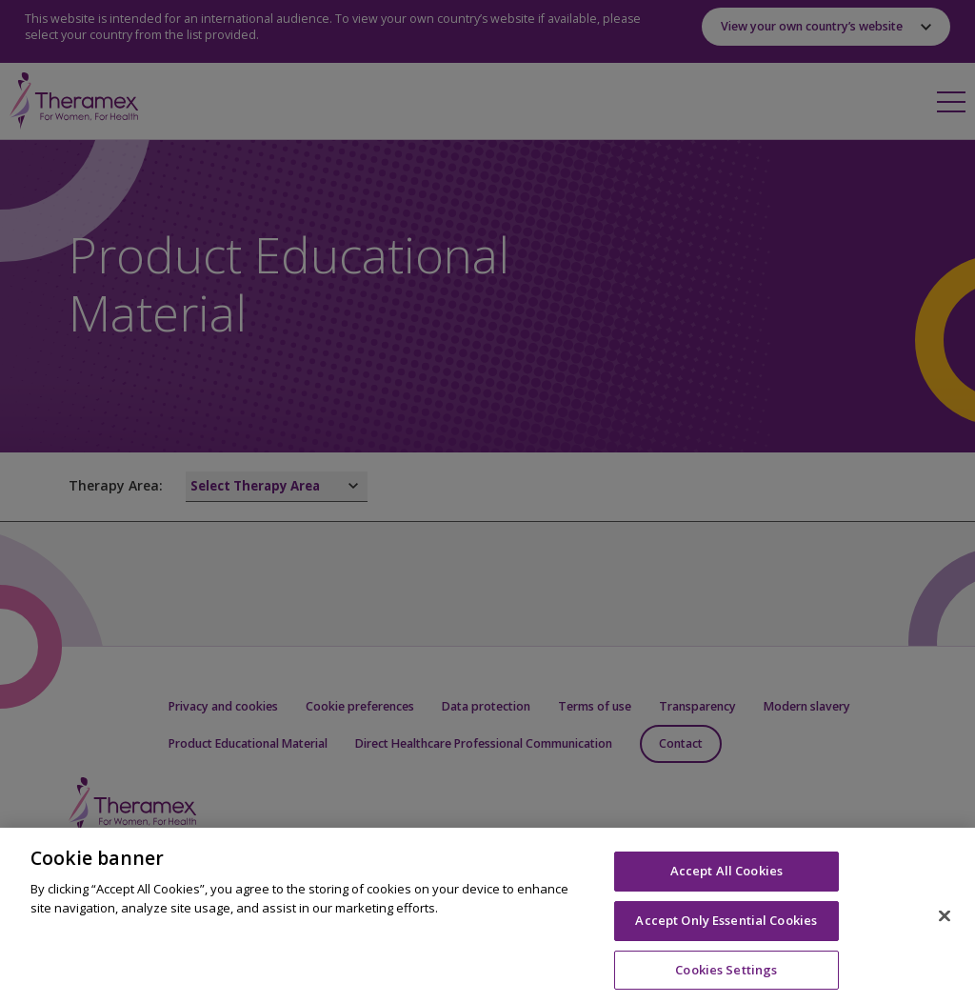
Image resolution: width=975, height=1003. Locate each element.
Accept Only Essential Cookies (726, 928)
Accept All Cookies (726, 880)
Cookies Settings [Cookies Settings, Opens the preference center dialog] (726, 978)
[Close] (944, 925)
